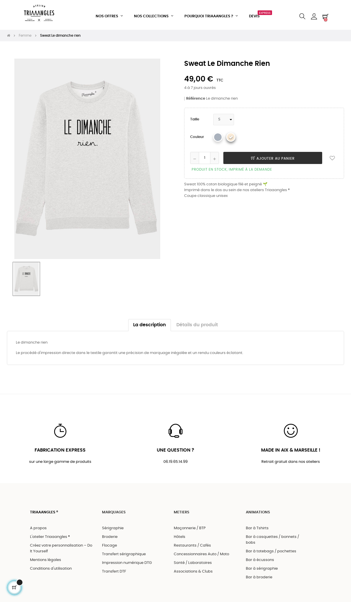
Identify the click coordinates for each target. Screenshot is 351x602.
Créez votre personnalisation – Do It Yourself (61, 546)
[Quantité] (204, 155)
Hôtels (179, 534)
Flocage (109, 543)
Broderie (110, 534)
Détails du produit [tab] (197, 322)
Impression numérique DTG (127, 560)
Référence (195, 96)
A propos (38, 526)
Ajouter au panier (273, 155)
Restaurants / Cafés (192, 543)
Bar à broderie (259, 575)
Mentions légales (45, 558)
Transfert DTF (114, 569)
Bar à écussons (260, 558)
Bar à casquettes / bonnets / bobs (272, 537)
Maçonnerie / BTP (190, 526)
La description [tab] (149, 322)
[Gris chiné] (217, 134)
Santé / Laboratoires (193, 560)
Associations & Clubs (193, 569)
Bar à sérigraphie (262, 566)
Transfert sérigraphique (124, 552)
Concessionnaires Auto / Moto (201, 552)
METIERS (181, 510)
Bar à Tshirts (257, 526)
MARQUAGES (114, 510)
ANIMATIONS (258, 510)
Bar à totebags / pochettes (271, 549)
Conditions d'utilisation (51, 566)
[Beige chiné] (230, 134)
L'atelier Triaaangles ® (50, 534)
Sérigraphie (113, 526)
